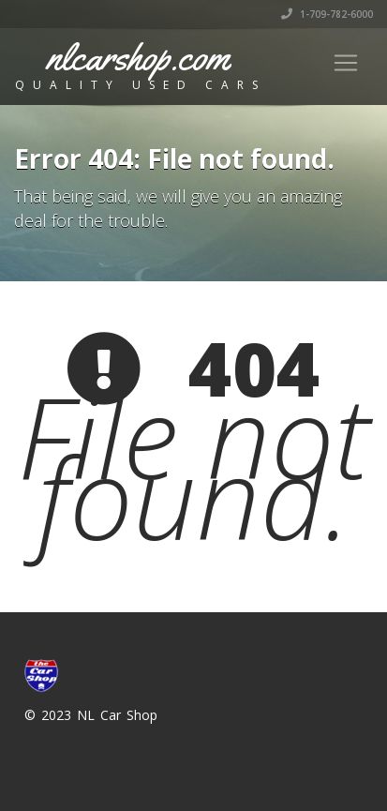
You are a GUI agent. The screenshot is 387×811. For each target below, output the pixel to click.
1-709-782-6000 (327, 14)
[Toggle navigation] (346, 63)
